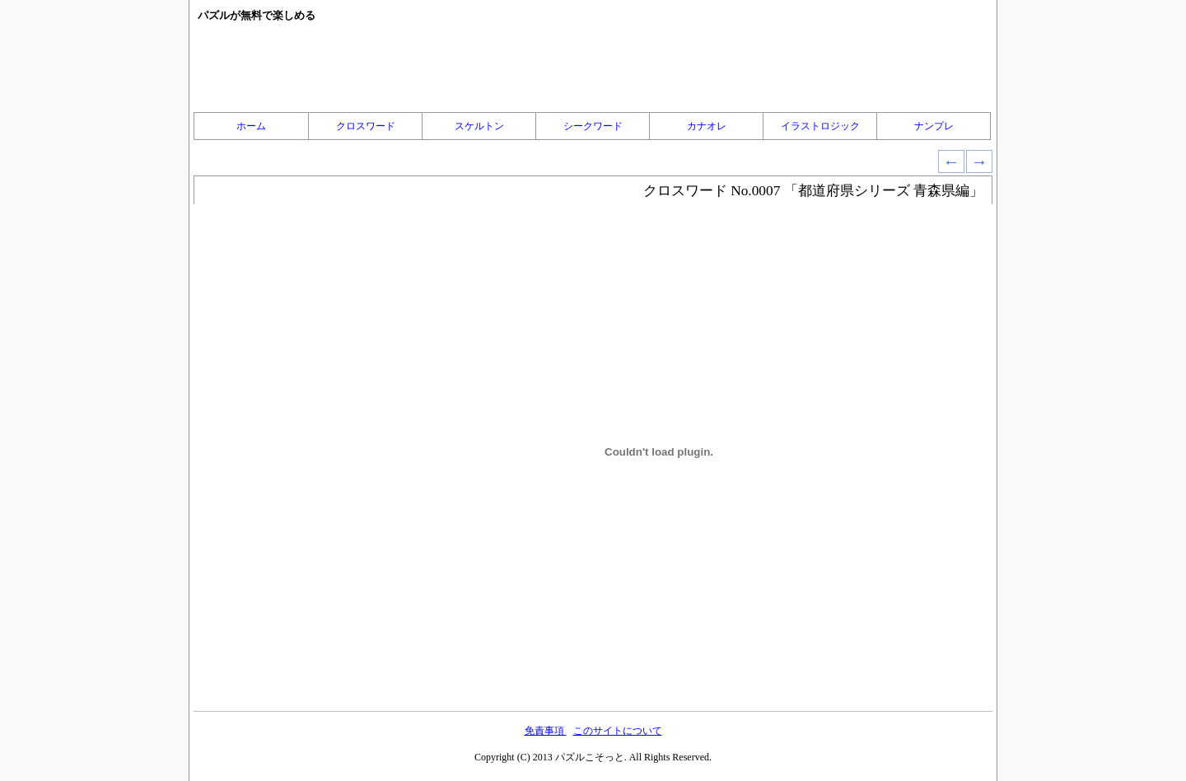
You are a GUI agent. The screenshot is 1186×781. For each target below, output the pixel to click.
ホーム (251, 126)
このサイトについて (617, 731)
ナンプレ (934, 126)
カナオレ (706, 126)
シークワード (593, 126)
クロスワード (365, 126)
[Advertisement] (593, 67)
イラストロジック (820, 126)
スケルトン (479, 126)
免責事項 (546, 731)
